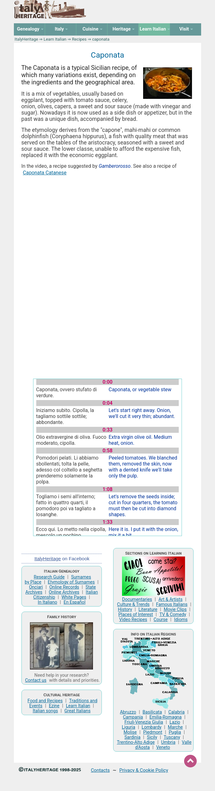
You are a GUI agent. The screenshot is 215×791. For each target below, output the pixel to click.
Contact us (35, 680)
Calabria (176, 712)
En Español (74, 602)
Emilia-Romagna (165, 717)
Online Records (64, 587)
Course (160, 619)
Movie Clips (175, 609)
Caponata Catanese (45, 173)
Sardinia (133, 737)
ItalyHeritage (26, 39)
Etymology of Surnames (71, 582)
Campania (133, 717)
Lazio (175, 722)
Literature (147, 609)
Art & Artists (171, 599)
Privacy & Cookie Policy (143, 770)
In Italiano (47, 602)
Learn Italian (55, 39)
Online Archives (64, 592)
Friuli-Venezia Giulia (144, 722)
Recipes (79, 39)
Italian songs (45, 710)
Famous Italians (172, 604)
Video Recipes (133, 619)
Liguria (128, 727)
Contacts (100, 770)
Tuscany (172, 737)
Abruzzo (128, 712)
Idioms (181, 619)
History (125, 609)
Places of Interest (136, 614)
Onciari (36, 587)
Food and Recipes (45, 700)
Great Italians (77, 710)
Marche (175, 727)
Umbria (168, 742)
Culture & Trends (133, 604)
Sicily (152, 737)
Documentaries (137, 599)
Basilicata (152, 712)
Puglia (175, 732)
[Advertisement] (107, 228)
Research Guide (49, 576)
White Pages (73, 597)
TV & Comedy (173, 614)
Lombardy (151, 727)
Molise (130, 732)
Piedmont (152, 732)
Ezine (54, 705)
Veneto (163, 747)
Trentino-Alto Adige (136, 742)
